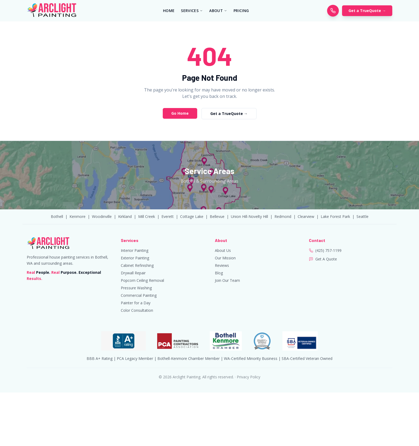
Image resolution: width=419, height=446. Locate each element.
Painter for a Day (135, 302)
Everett (167, 216)
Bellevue (217, 216)
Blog (219, 272)
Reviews (222, 265)
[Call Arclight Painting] (333, 11)
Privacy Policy (248, 376)
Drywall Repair (133, 272)
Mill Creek (146, 216)
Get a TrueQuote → (367, 10)
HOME (168, 10)
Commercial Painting (139, 295)
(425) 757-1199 (328, 250)
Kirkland (125, 216)
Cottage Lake (191, 216)
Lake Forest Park (335, 216)
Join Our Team (227, 280)
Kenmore (77, 216)
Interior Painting (134, 250)
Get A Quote (326, 259)
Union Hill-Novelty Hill (249, 216)
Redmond (282, 216)
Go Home (180, 113)
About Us (223, 250)
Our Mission (225, 257)
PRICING (241, 10)
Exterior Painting (135, 257)
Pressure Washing (136, 287)
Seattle (362, 216)
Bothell (57, 216)
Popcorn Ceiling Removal (142, 280)
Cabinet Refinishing (137, 265)
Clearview (306, 216)
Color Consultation (137, 310)
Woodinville (102, 216)
